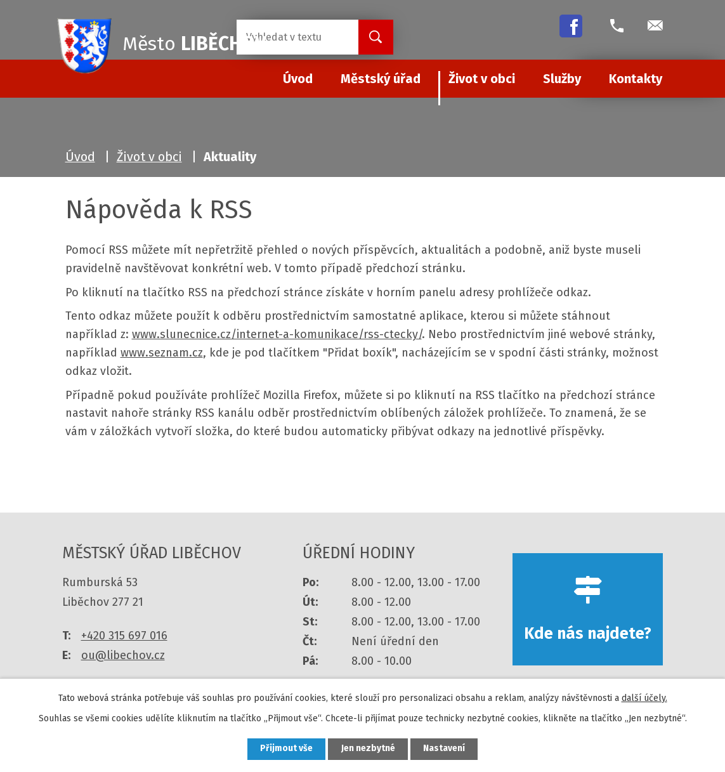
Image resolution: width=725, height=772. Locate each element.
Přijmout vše (285, 748)
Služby (562, 78)
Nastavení (445, 748)
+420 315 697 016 (124, 636)
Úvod (80, 156)
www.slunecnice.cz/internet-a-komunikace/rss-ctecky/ (277, 334)
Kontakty (635, 78)
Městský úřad (381, 78)
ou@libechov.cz (123, 655)
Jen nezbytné (368, 748)
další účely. (644, 697)
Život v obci (481, 78)
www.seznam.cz (162, 353)
